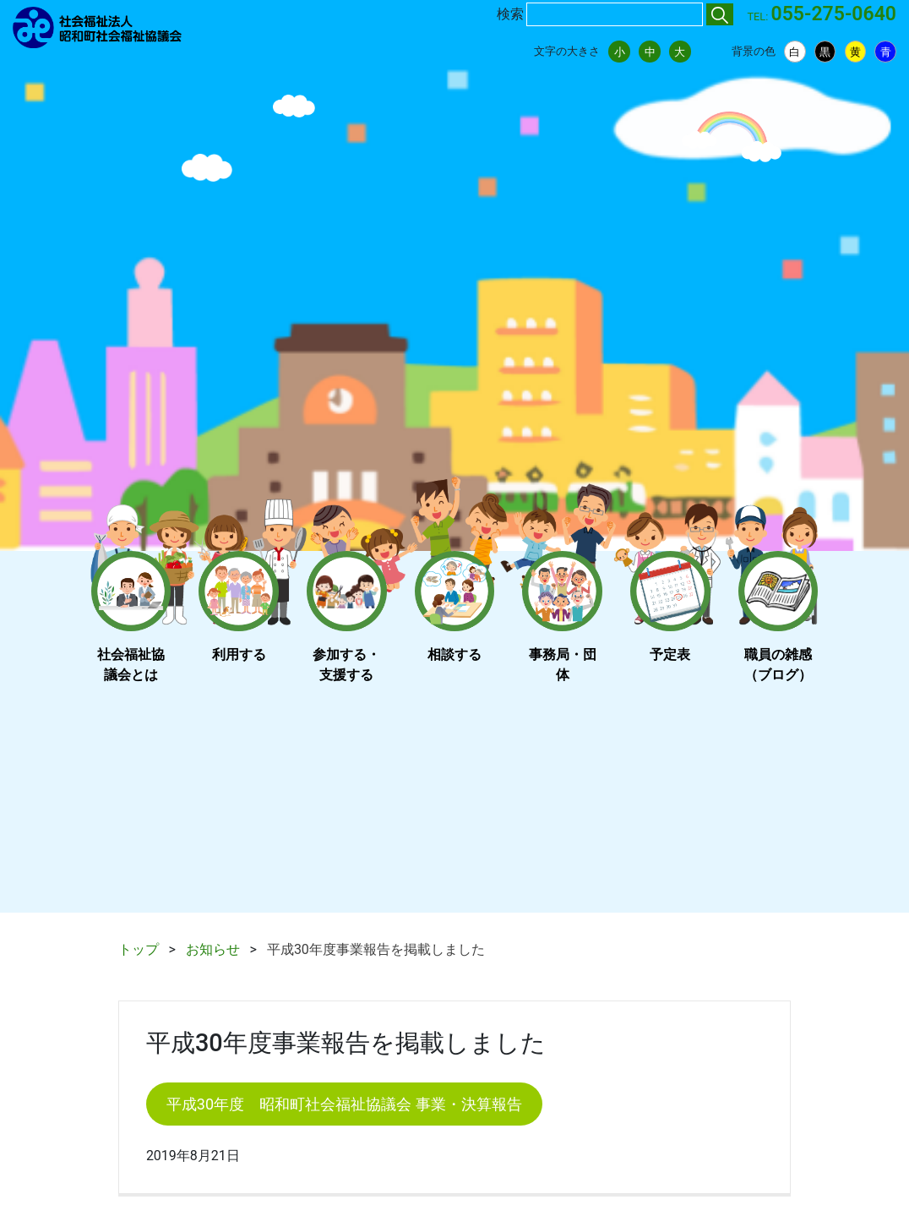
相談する (454, 654)
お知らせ (213, 949)
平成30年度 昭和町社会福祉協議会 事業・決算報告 (344, 1104)
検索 (510, 14)
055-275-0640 (833, 14)
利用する (239, 654)
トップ (138, 949)
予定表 (670, 654)
